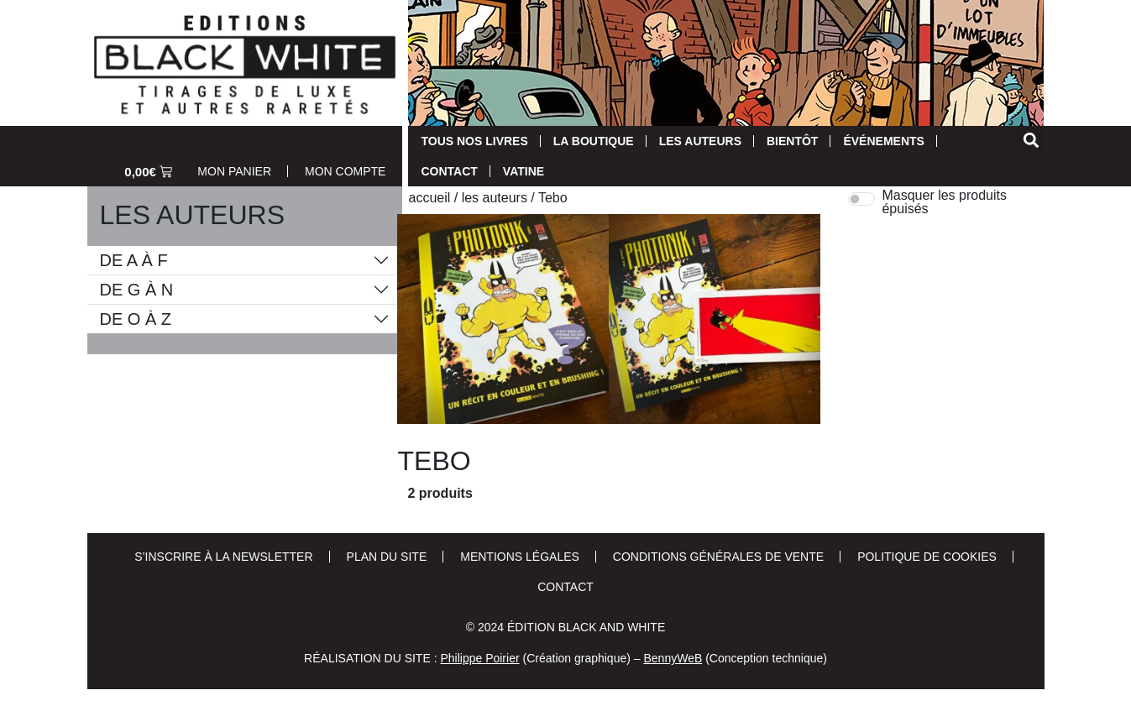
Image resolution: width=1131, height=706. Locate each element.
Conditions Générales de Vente (718, 556)
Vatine (523, 171)
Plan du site (387, 556)
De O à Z (136, 319)
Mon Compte (345, 171)
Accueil (429, 198)
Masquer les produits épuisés (944, 202)
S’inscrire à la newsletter (223, 556)
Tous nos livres (474, 141)
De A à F (134, 260)
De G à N (137, 289)
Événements (883, 141)
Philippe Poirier (479, 658)
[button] (1031, 140)
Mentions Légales (519, 556)
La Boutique (593, 141)
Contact (449, 171)
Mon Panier (234, 171)
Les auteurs (700, 141)
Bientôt (792, 141)
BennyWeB (672, 658)
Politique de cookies (927, 556)
